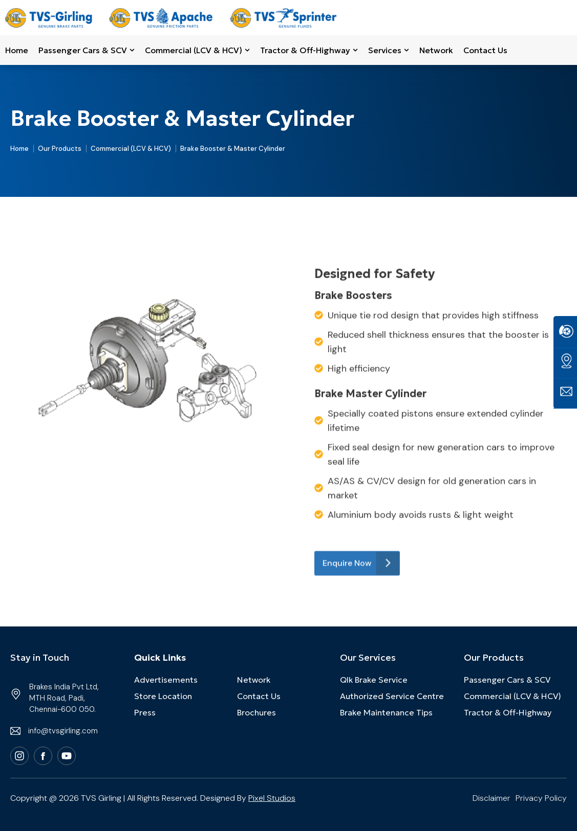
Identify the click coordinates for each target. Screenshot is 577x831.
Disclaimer (491, 798)
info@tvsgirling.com (63, 731)
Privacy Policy (541, 798)
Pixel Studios (271, 798)
